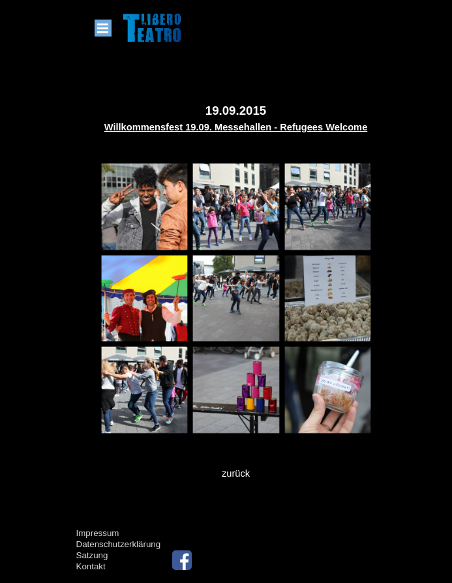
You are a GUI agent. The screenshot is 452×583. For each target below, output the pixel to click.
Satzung (92, 555)
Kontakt (91, 566)
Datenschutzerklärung (118, 544)
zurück (236, 473)
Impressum (97, 533)
